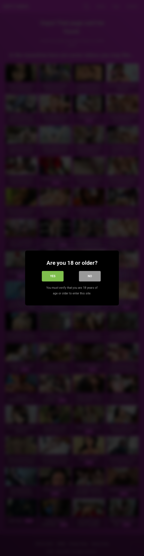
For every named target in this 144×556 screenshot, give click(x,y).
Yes (53, 276)
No (90, 276)
